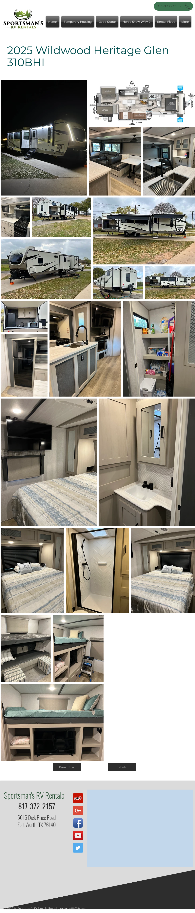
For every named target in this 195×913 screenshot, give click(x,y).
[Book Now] (67, 767)
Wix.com (80, 908)
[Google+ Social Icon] (78, 810)
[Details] (122, 767)
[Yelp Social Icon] (78, 798)
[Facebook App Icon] (78, 823)
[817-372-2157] (173, 6)
